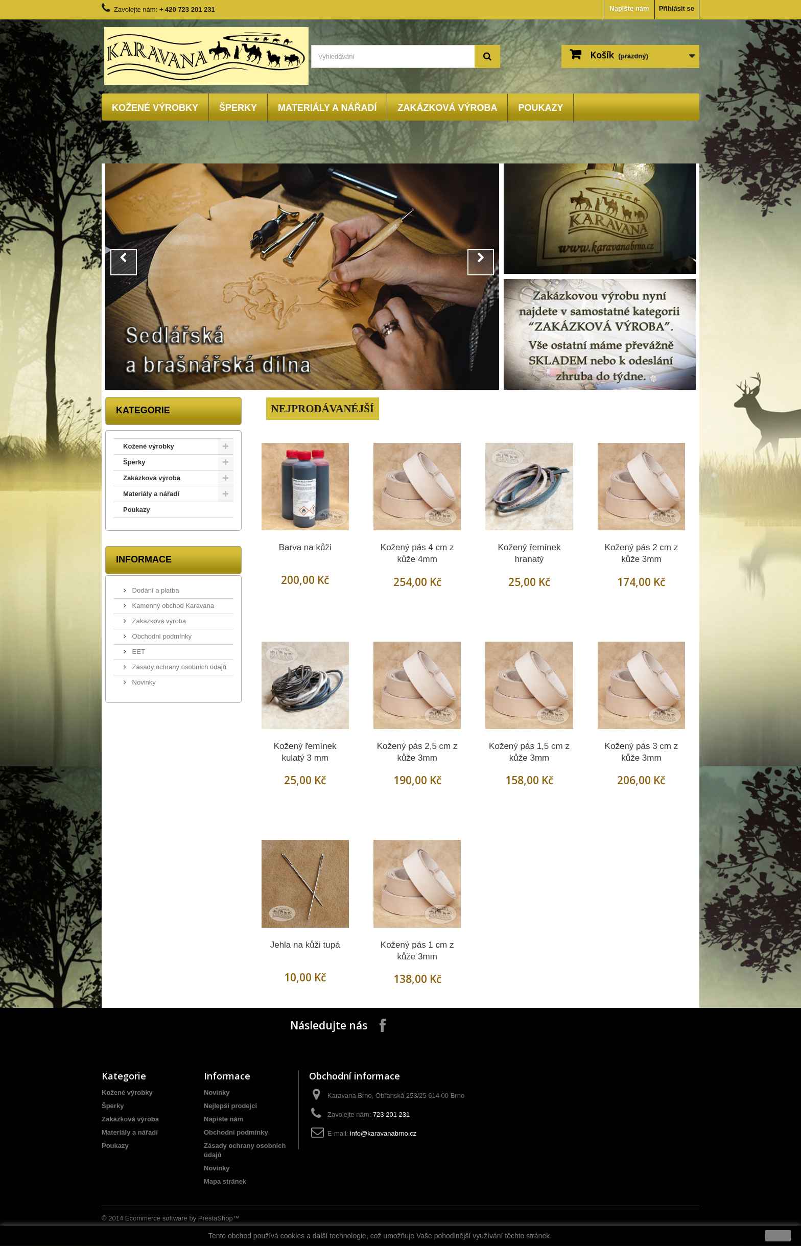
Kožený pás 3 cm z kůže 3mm (641, 752)
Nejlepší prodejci (230, 1106)
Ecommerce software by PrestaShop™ (182, 1218)
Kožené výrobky (155, 108)
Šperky (238, 108)
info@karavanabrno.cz (383, 1133)
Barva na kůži (305, 547)
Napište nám (629, 8)
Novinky (143, 682)
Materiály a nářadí (327, 108)
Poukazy (540, 108)
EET (137, 651)
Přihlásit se (676, 8)
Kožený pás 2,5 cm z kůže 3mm (417, 752)
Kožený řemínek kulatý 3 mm (305, 752)
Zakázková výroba (447, 108)
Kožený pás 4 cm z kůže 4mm (417, 553)
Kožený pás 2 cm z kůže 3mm (641, 553)
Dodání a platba (154, 590)
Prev (123, 262)
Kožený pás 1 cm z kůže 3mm (417, 950)
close (778, 1236)
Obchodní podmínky (161, 636)
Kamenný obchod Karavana (172, 605)
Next (480, 262)
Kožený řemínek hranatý (529, 553)
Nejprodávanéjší (322, 409)
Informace (144, 559)
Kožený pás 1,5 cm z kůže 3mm (529, 752)
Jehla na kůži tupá (305, 945)
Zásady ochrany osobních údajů (178, 667)
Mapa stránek (225, 1181)
